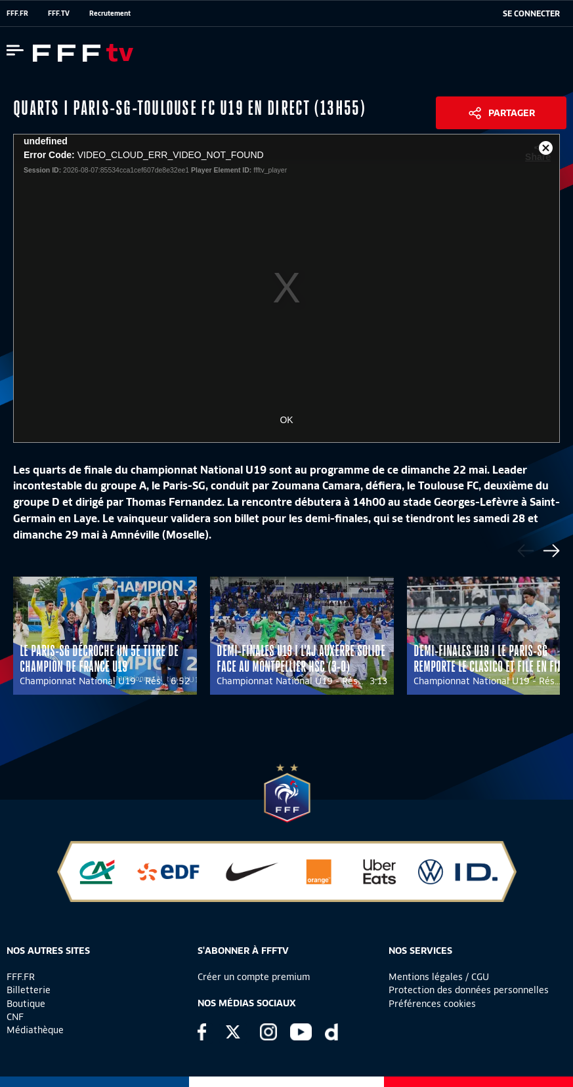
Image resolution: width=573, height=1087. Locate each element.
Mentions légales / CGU (439, 977)
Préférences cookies (432, 1003)
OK (286, 420)
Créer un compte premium (254, 977)
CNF (15, 1017)
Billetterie (29, 990)
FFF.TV (59, 13)
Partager (511, 113)
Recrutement (110, 13)
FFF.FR (17, 13)
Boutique (26, 1003)
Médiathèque (35, 1030)
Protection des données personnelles (469, 990)
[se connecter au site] (531, 14)
